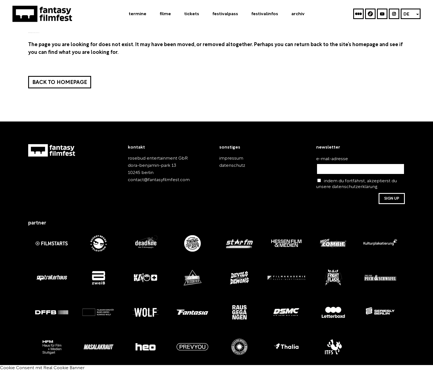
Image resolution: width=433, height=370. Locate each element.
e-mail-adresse (329, 159)
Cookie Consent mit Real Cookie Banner (36, 366)
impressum (229, 158)
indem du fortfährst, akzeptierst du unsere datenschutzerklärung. (356, 183)
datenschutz (229, 165)
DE (406, 14)
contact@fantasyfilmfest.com (154, 180)
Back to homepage (58, 83)
